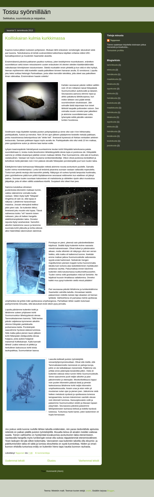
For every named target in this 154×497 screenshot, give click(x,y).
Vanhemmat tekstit (89, 460)
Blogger (110, 490)
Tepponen (115, 40)
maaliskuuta (112, 79)
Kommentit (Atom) (55, 471)
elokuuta (111, 69)
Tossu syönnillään (27, 11)
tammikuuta (112, 65)
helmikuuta (112, 112)
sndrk (88, 490)
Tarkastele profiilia (115, 50)
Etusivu (51, 460)
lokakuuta (111, 84)
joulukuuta (111, 145)
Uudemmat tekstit (15, 460)
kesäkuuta (111, 136)
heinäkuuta (112, 74)
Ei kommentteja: (43, 453)
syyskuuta (111, 88)
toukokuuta (112, 103)
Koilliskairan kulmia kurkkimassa (35, 38)
